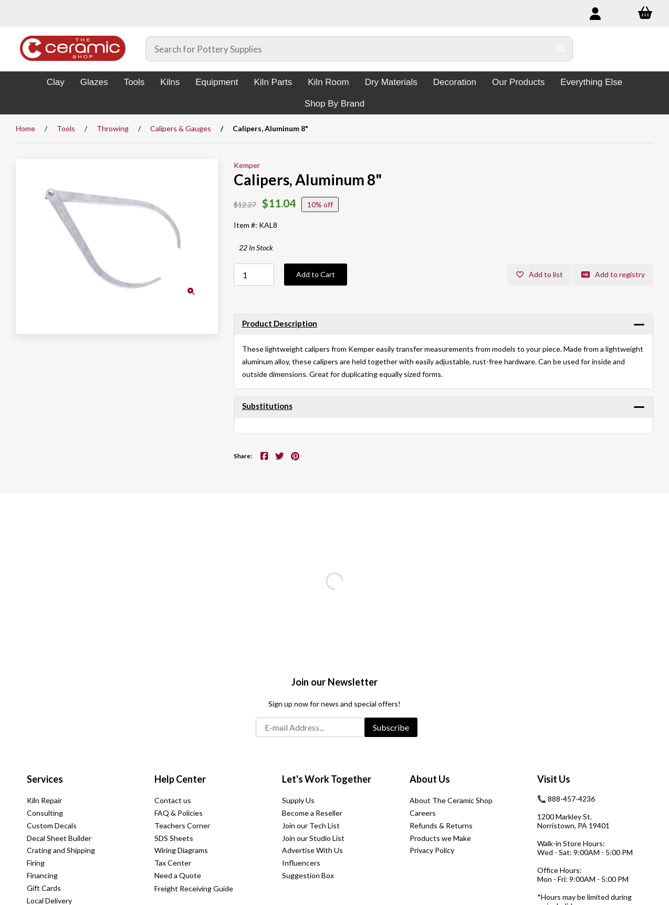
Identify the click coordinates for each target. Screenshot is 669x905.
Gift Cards (44, 887)
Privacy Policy (432, 850)
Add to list (539, 274)
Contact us (172, 800)
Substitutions (267, 406)
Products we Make (440, 838)
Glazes (94, 82)
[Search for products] (348, 48)
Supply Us (298, 800)
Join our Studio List (313, 838)
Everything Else (591, 82)
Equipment (216, 82)
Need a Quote (177, 875)
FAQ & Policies (178, 812)
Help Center (180, 779)
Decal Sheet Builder (59, 838)
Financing (42, 875)
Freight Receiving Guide (193, 888)
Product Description (279, 323)
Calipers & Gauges (180, 128)
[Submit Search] (561, 48)
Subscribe (391, 727)
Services (45, 779)
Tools (134, 82)
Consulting (45, 812)
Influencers (301, 862)
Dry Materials (391, 82)
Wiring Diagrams (181, 850)
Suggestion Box (308, 875)
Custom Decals (52, 825)
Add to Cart (315, 274)
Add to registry (613, 274)
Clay (56, 82)
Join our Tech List (311, 825)
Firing (36, 862)
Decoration (454, 82)
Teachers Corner (182, 825)
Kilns (170, 82)
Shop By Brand (334, 104)
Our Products (518, 82)
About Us (430, 779)
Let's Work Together (326, 779)
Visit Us (553, 779)
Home (25, 128)
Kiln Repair (44, 800)
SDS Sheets (173, 838)
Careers (423, 812)
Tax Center (172, 862)
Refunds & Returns (441, 825)
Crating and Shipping (61, 850)
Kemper (247, 165)
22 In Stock (256, 247)
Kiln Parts (273, 82)
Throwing (113, 128)
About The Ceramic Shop (451, 800)
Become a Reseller (312, 812)
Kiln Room (328, 82)
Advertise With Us (312, 850)
